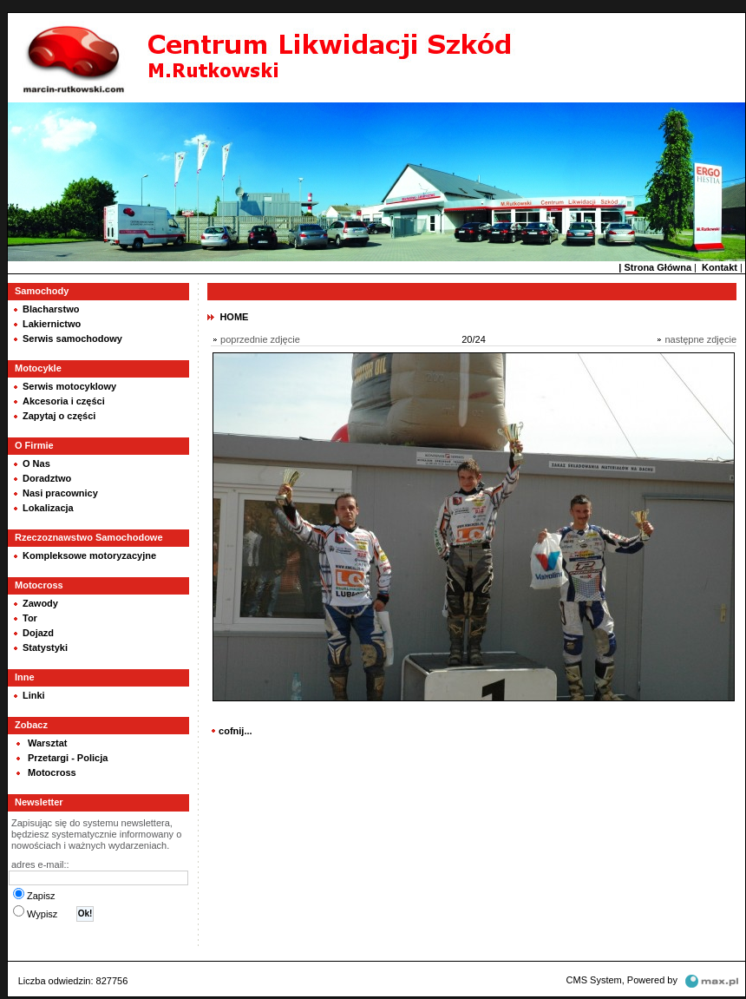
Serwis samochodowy (72, 338)
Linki (34, 695)
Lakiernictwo (52, 324)
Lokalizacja (48, 508)
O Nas (36, 463)
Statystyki (45, 647)
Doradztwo (47, 478)
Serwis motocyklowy (69, 386)
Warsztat (47, 743)
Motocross (52, 772)
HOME (233, 317)
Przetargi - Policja (68, 758)
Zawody (40, 603)
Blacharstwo (51, 309)
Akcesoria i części (64, 401)
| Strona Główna (654, 267)
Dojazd (38, 633)
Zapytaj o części (59, 416)
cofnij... (235, 731)
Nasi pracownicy (60, 493)
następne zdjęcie (700, 339)
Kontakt (719, 267)
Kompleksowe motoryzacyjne (89, 555)
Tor (30, 618)
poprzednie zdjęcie (260, 339)
